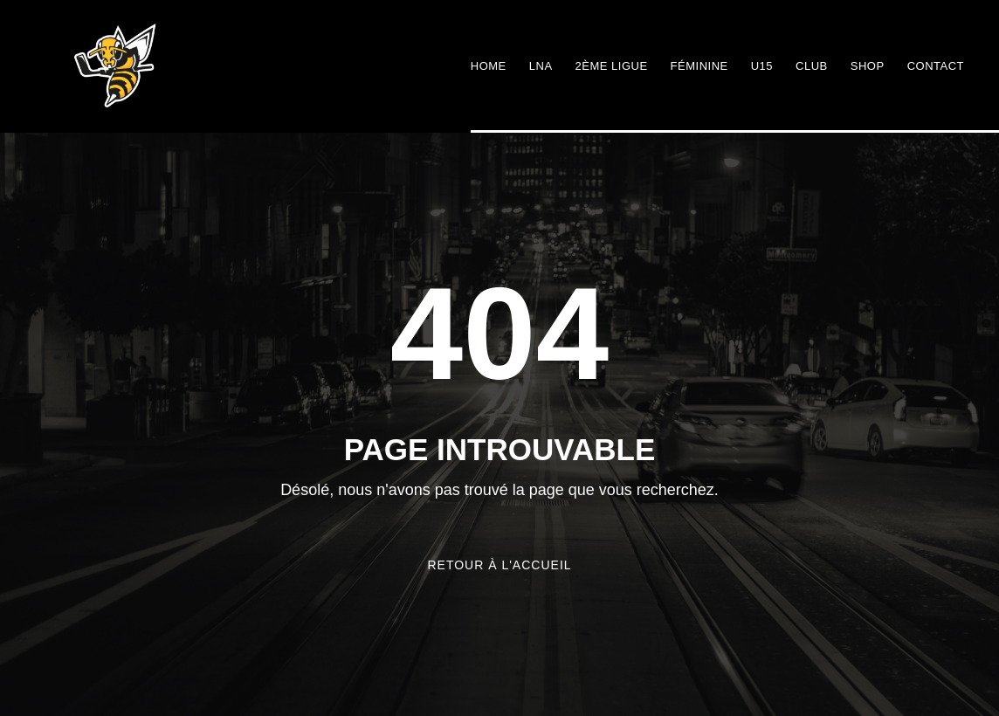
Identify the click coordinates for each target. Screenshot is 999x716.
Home (488, 65)
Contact (935, 65)
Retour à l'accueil (499, 565)
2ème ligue (611, 65)
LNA (541, 65)
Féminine (699, 65)
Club (812, 65)
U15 (762, 65)
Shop (868, 65)
